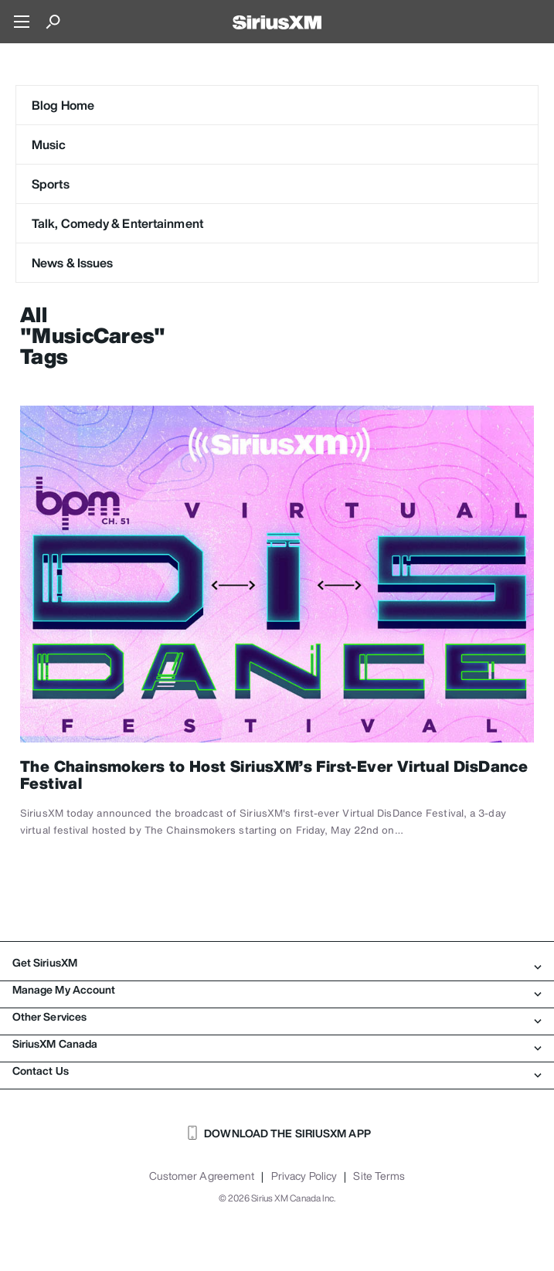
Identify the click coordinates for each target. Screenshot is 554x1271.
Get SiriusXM (277, 962)
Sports (51, 184)
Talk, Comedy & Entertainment (117, 223)
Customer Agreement (202, 1176)
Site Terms (379, 1176)
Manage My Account (277, 989)
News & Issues (72, 262)
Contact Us (277, 1070)
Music (49, 144)
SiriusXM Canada (277, 1043)
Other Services (277, 1016)
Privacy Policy (304, 1176)
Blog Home (63, 105)
